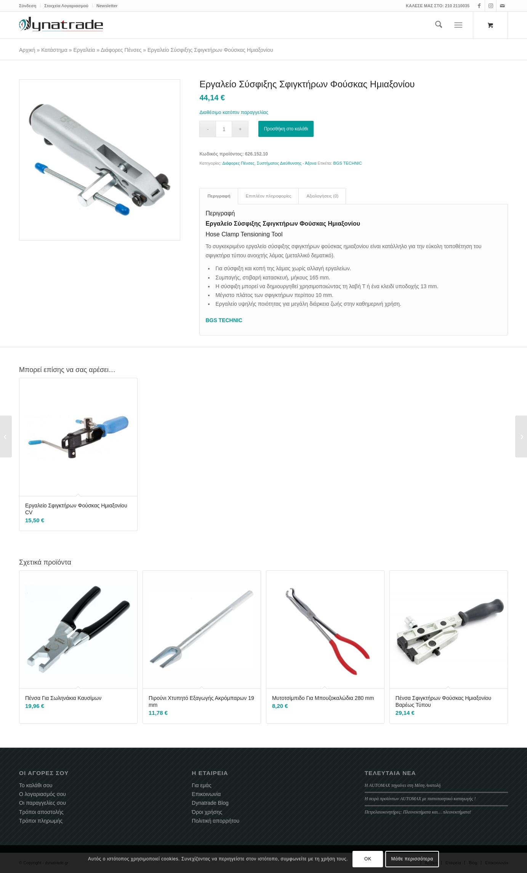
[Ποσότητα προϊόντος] (224, 129)
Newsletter (107, 5)
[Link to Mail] (502, 5)
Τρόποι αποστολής (41, 812)
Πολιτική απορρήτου (215, 821)
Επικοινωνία (206, 794)
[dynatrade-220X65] (61, 25)
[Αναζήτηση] (438, 25)
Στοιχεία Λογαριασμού (66, 5)
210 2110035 (457, 5)
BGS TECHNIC (347, 163)
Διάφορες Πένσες (121, 50)
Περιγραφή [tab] (218, 196)
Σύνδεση (27, 5)
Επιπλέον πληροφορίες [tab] (269, 196)
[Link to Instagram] (490, 5)
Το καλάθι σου (35, 785)
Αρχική (27, 50)
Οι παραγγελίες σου (42, 803)
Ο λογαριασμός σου (42, 794)
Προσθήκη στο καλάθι (286, 129)
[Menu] (459, 25)
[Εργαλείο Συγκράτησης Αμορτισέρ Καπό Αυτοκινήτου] (521, 436)
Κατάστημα (54, 50)
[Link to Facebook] (479, 5)
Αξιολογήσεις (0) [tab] (322, 196)
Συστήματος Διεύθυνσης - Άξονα (287, 163)
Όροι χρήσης (207, 812)
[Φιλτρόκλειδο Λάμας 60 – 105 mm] (6, 436)
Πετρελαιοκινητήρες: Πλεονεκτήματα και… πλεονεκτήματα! (418, 812)
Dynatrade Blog (210, 803)
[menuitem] (29, 6)
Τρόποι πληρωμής (40, 821)
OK (368, 859)
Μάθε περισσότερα (412, 859)
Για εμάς (201, 785)
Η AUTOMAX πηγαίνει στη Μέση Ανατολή (403, 785)
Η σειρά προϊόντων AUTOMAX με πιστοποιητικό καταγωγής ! (420, 798)
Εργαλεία (84, 50)
